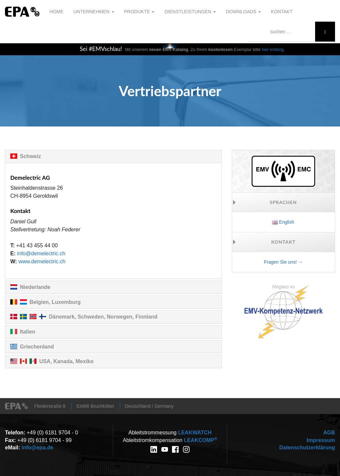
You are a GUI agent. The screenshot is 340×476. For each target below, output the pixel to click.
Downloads (243, 11)
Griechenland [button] (37, 347)
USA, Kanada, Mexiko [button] (66, 361)
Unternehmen (93, 11)
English (283, 222)
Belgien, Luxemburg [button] (55, 302)
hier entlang (273, 49)
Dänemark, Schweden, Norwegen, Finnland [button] (103, 317)
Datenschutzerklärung (307, 447)
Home (56, 11)
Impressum (321, 440)
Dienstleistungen (190, 11)
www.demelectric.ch (42, 261)
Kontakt (282, 11)
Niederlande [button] (35, 287)
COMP (200, 440)
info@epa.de (37, 447)
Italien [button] (27, 332)
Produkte (139, 11)
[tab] (113, 156)
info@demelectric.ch (41, 253)
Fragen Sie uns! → (283, 262)
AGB (329, 432)
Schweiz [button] (30, 156)
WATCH (195, 432)
